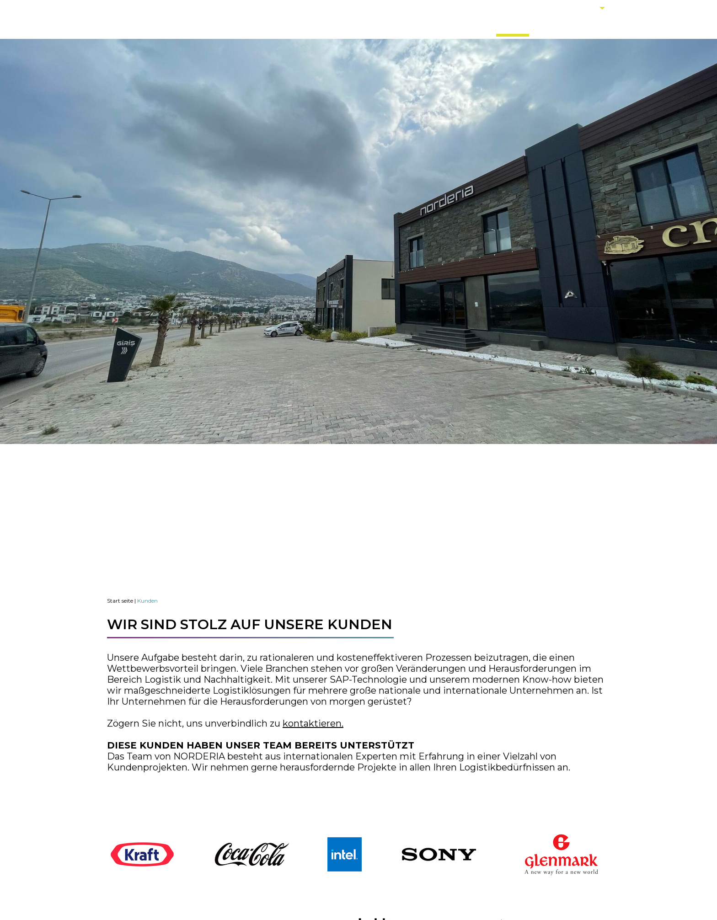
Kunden (147, 600)
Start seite (120, 600)
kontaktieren (312, 723)
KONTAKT (607, 26)
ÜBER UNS (376, 26)
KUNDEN (512, 26)
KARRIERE (558, 26)
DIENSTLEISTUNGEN (446, 26)
